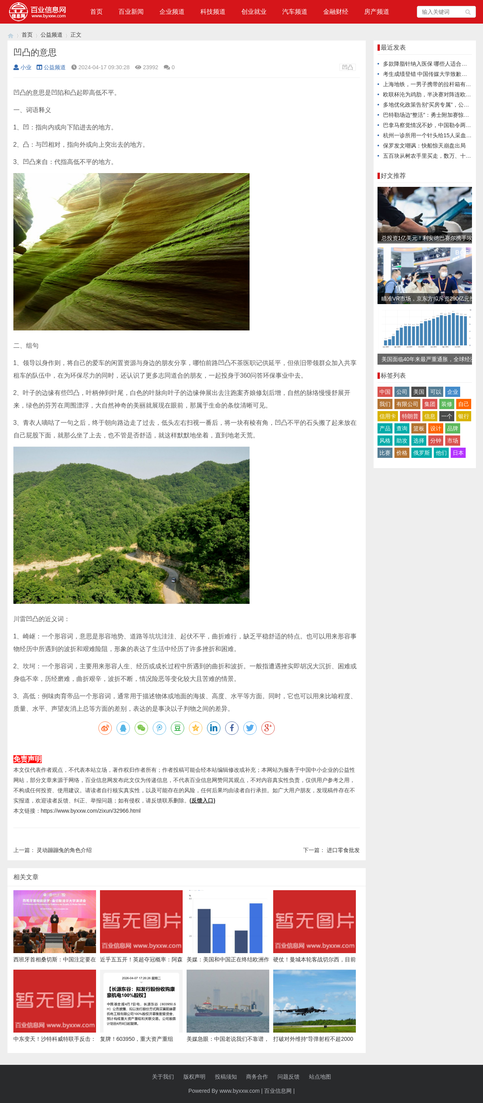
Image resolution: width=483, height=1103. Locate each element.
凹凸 (347, 67)
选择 (418, 440)
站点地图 (320, 1076)
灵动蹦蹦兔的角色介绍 (64, 850)
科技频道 (213, 11)
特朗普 (410, 416)
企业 (452, 392)
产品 (384, 428)
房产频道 (376, 11)
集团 (429, 404)
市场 (452, 440)
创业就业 (253, 11)
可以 (435, 392)
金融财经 (335, 11)
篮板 (418, 428)
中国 (384, 392)
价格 (401, 453)
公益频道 (52, 34)
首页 (96, 11)
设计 (435, 428)
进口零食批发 (343, 850)
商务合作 (257, 1076)
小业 (22, 67)
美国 (418, 392)
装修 (446, 404)
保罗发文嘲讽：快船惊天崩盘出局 (424, 145)
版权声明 (194, 1076)
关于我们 (163, 1076)
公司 (401, 392)
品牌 (452, 428)
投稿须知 (226, 1076)
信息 (429, 416)
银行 (463, 416)
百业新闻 (131, 11)
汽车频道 (294, 11)
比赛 (384, 453)
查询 (401, 428)
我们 (384, 404)
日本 (458, 453)
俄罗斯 (421, 453)
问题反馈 (289, 1076)
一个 (446, 416)
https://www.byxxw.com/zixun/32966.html (91, 811)
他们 (441, 453)
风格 (384, 440)
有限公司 (407, 404)
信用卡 (387, 416)
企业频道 (172, 11)
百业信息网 (278, 1091)
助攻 (401, 440)
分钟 (435, 440)
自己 (463, 404)
